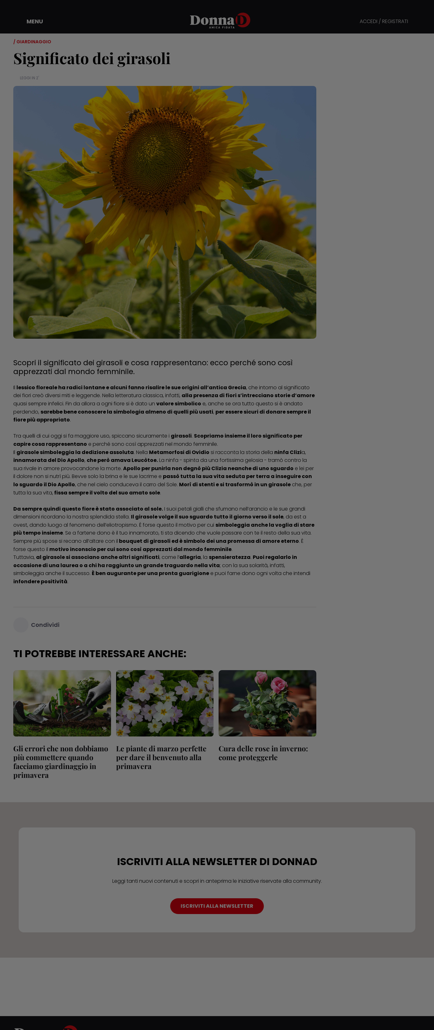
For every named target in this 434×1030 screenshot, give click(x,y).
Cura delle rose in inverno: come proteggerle (263, 752)
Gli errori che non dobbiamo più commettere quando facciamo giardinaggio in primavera (60, 761)
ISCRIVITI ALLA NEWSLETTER (217, 906)
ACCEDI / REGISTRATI (384, 21)
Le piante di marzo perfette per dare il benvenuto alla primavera (161, 757)
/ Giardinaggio (32, 42)
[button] (30, 21)
